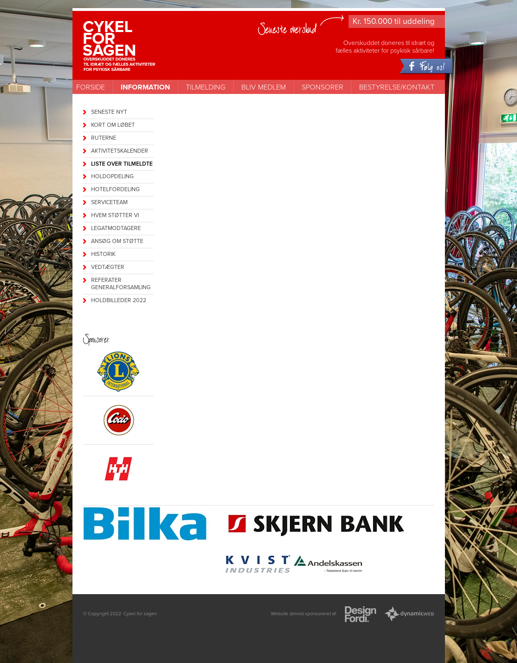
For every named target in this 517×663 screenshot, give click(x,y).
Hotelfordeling (115, 189)
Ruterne (103, 137)
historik (103, 254)
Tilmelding (206, 87)
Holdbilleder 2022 (118, 300)
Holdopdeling (112, 176)
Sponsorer (322, 87)
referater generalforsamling (121, 284)
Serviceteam (109, 202)
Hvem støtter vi (115, 215)
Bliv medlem (263, 87)
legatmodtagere (116, 228)
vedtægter (107, 267)
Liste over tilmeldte (122, 163)
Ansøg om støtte (117, 241)
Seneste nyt (109, 112)
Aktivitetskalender (119, 150)
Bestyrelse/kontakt (396, 87)
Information (145, 87)
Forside (90, 87)
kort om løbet (113, 125)
